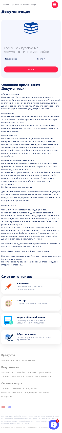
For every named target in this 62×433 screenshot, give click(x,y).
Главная (5, 4)
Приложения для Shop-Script (23, 4)
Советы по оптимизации (38, 376)
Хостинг (5, 376)
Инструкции (18, 376)
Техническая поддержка (24, 388)
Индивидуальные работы (37, 393)
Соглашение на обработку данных (41, 428)
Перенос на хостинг (11, 393)
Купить (31, 69)
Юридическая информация (13, 428)
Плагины (15, 360)
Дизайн (5, 360)
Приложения (28, 360)
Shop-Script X (8, 372)
